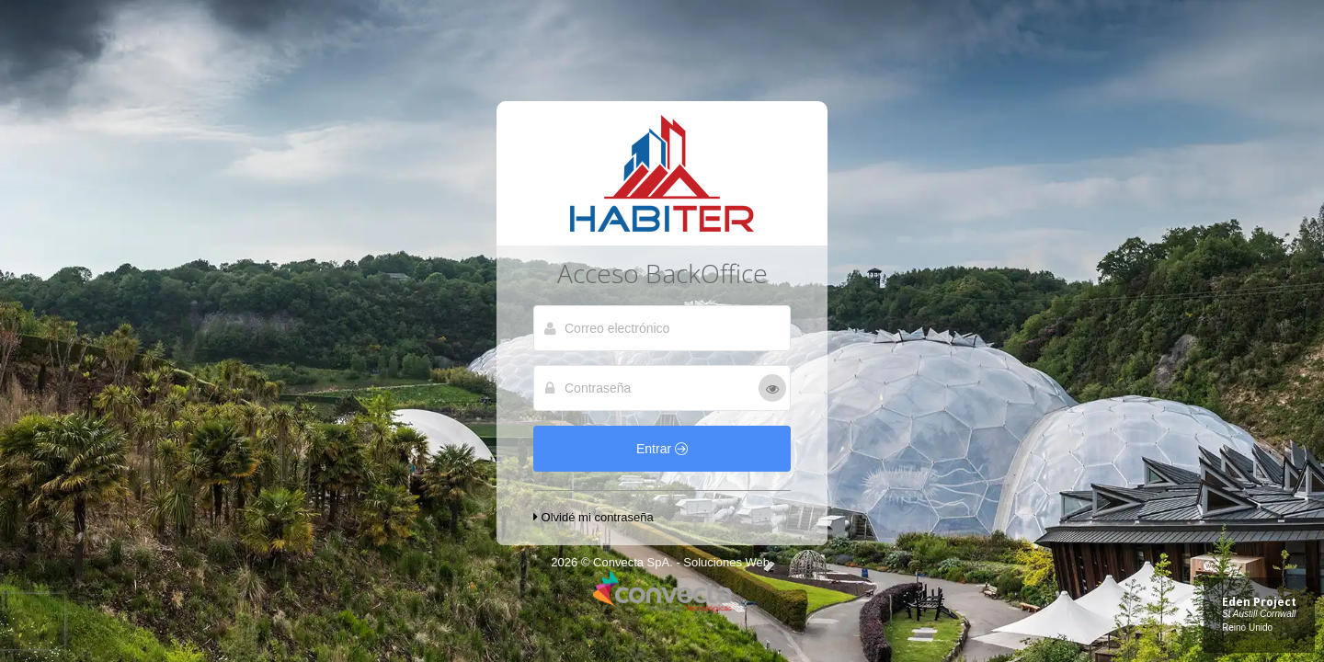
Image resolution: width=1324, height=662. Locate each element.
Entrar (662, 448)
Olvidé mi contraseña (593, 517)
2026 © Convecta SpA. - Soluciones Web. (661, 562)
